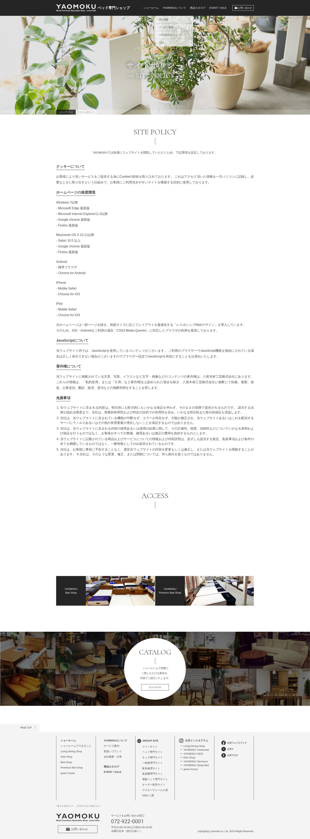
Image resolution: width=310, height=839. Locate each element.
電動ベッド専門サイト (155, 779)
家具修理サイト (151, 768)
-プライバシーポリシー (88, 806)
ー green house (189, 769)
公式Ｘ (227, 749)
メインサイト (150, 746)
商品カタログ (197, 7)
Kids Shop (66, 756)
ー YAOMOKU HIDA (191, 753)
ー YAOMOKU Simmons (194, 761)
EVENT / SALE (218, 7)
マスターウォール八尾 (155, 790)
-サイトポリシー (65, 806)
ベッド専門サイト (152, 751)
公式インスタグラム (193, 740)
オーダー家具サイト (153, 784)
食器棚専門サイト (152, 773)
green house (67, 773)
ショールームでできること (75, 745)
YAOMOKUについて (115, 740)
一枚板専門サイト (152, 762)
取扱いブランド (113, 751)
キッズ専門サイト (152, 757)
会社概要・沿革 (113, 756)
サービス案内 (111, 745)
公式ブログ (229, 755)
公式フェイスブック (234, 743)
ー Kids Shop (187, 757)
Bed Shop (66, 762)
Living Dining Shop (71, 751)
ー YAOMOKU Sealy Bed (194, 765)
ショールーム (151, 7)
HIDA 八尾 (148, 795)
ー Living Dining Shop (192, 746)
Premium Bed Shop (71, 767)
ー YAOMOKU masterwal (194, 749)
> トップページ (66, 112)
